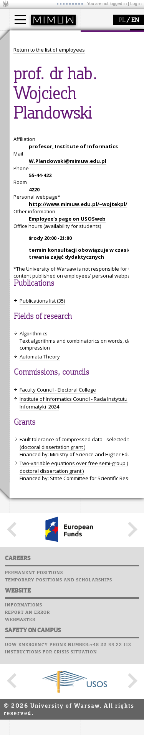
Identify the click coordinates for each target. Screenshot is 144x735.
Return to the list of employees (49, 334)
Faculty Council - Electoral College (58, 674)
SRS (43, 248)
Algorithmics (34, 618)
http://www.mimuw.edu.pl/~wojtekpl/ (78, 489)
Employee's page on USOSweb (67, 503)
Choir (18, 292)
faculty (26, 109)
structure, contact (39, 131)
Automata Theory (40, 641)
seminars (30, 202)
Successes (24, 299)
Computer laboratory (41, 263)
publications (33, 209)
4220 (34, 474)
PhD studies (33, 67)
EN (135, 20)
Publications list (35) (42, 585)
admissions (32, 80)
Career (20, 285)
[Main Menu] (20, 19)
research (29, 180)
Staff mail (25, 277)
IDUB (24, 230)
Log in (136, 3)
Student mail (29, 270)
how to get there (38, 124)
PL (122, 20)
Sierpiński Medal (38, 223)
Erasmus (29, 73)
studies (26, 37)
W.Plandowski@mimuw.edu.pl (67, 445)
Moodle (21, 255)
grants (26, 216)
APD (57, 248)
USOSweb (22, 248)
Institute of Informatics (86, 431)
